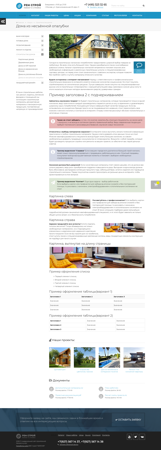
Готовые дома (22, 41)
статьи (105, 15)
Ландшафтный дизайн (25, 83)
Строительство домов (25, 54)
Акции (77, 15)
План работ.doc (111, 388)
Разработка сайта (22, 446)
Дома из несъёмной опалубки (30, 78)
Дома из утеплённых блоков (30, 74)
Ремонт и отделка (23, 50)
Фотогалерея (120, 15)
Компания (91, 15)
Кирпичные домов (26, 59)
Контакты (137, 15)
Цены (66, 15)
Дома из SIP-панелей (27, 66)
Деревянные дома (26, 62)
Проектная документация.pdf (68, 395)
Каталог (35, 15)
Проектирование (23, 45)
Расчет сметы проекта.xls (116, 395)
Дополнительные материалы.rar (69, 388)
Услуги (22, 15)
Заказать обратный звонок (69, 444)
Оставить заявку (128, 419)
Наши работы (51, 15)
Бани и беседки (22, 36)
